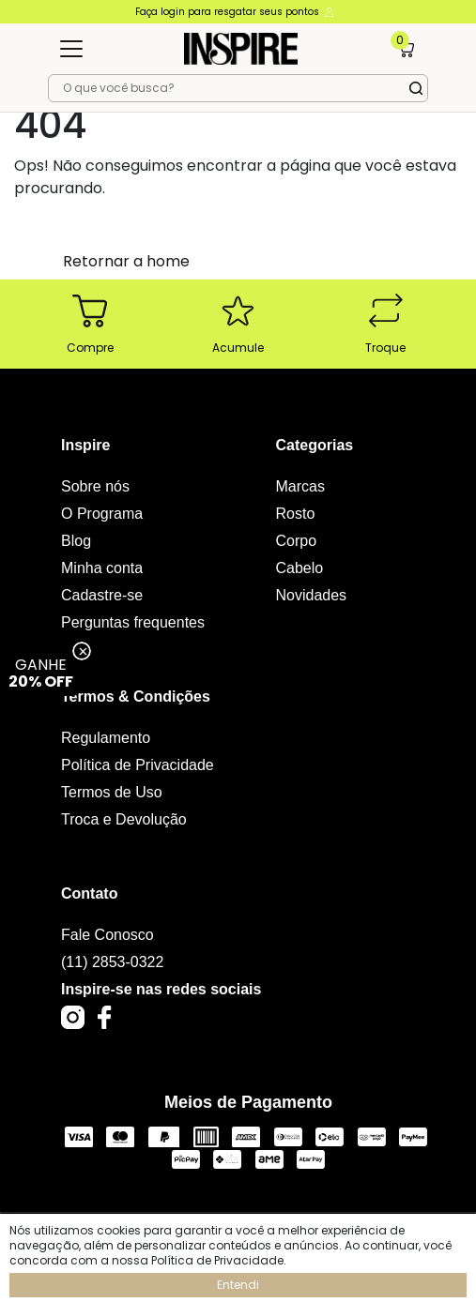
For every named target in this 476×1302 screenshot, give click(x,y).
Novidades (311, 595)
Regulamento (105, 738)
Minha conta (102, 568)
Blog (76, 541)
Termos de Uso (111, 792)
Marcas (300, 486)
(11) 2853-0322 (112, 962)
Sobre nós (95, 486)
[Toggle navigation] (71, 48)
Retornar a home (126, 261)
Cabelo (300, 568)
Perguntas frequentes (133, 622)
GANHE (40, 673)
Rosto (295, 514)
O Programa (102, 514)
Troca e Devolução (124, 819)
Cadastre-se (102, 595)
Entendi (238, 1285)
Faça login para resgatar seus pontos (235, 12)
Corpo (296, 541)
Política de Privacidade (137, 765)
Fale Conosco (107, 935)
